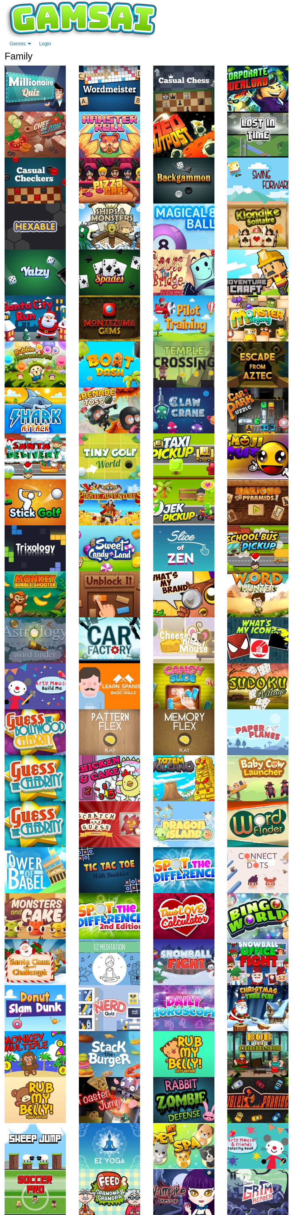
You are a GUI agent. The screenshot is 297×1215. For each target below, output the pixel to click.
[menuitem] (19, 44)
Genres (17, 43)
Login (45, 43)
